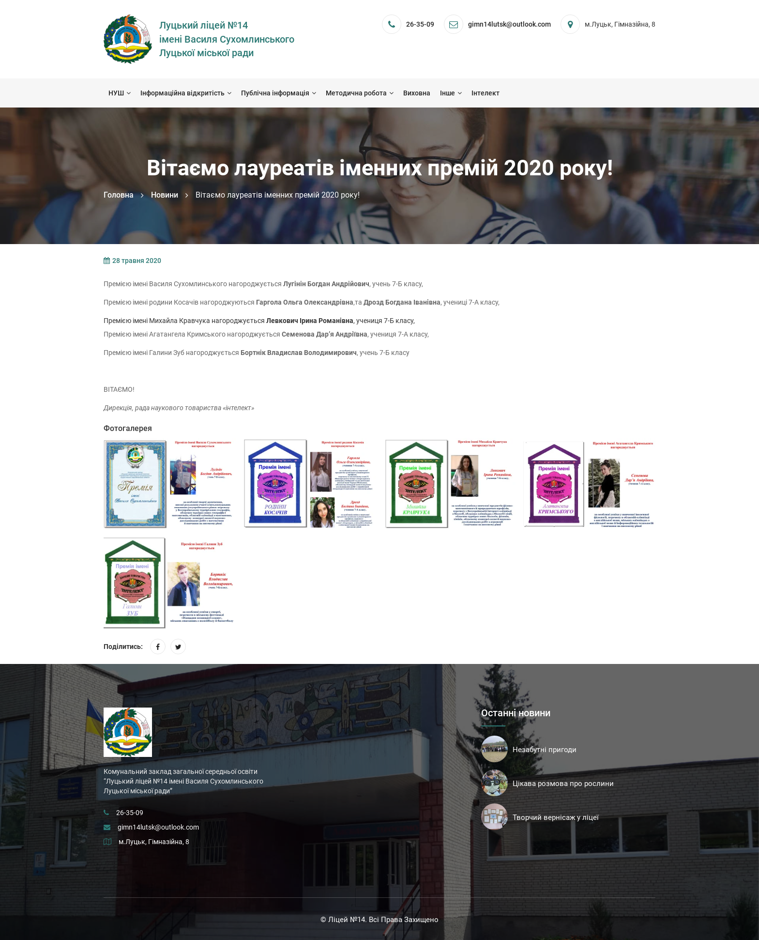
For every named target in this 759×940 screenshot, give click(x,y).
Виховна (416, 93)
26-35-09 (420, 24)
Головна (119, 195)
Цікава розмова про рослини (563, 783)
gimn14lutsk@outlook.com (158, 827)
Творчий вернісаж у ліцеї (556, 817)
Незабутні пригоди (545, 749)
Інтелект (485, 93)
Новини (164, 195)
